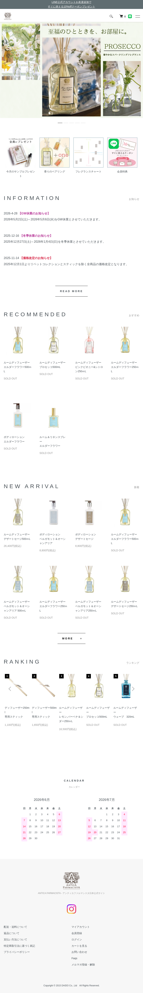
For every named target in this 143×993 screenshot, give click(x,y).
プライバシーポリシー (17, 951)
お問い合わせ (79, 951)
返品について (11, 933)
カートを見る (79, 945)
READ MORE (71, 291)
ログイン (77, 939)
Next (133, 689)
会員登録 (77, 933)
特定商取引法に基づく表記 (19, 945)
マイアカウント (81, 926)
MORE (67, 638)
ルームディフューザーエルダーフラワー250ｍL (125, 367)
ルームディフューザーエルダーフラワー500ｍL (17, 367)
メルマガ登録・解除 (83, 964)
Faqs (74, 958)
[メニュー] (137, 16)
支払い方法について (15, 939)
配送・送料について (15, 926)
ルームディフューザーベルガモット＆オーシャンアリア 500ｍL (17, 606)
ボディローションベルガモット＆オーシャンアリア (52, 539)
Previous (10, 689)
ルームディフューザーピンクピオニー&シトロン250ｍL (89, 367)
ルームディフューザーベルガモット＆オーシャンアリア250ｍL (88, 606)
